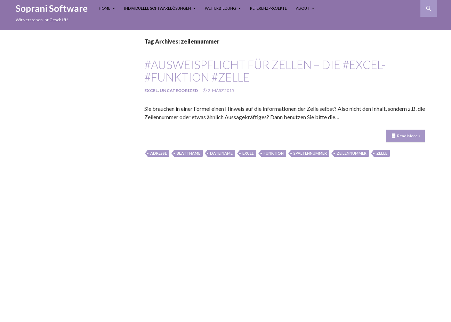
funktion (274, 153)
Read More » (408, 135)
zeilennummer (352, 153)
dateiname (221, 153)
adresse (158, 153)
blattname (188, 153)
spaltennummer (310, 153)
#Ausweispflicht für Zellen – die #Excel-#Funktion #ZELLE (265, 71)
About (302, 8)
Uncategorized (179, 90)
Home (104, 8)
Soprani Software (52, 8)
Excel (151, 90)
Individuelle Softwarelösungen (157, 8)
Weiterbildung (220, 8)
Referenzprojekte (268, 8)
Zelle (381, 153)
